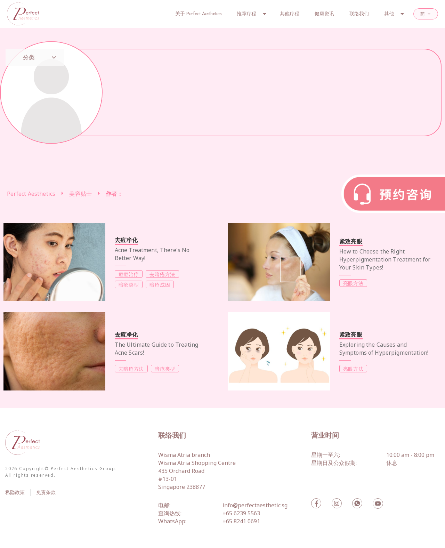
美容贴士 (80, 194)
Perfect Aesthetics (31, 194)
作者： (114, 194)
